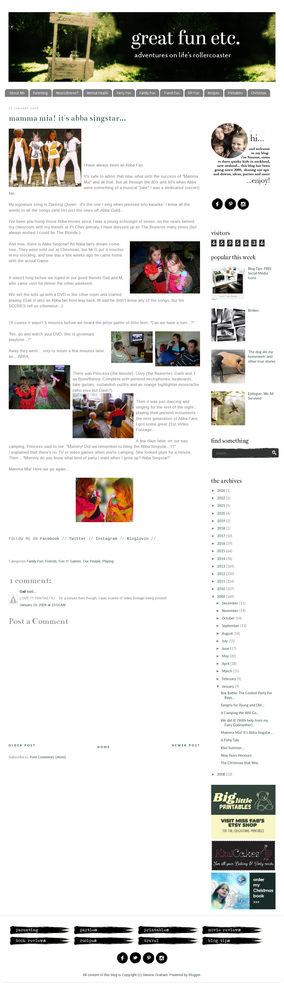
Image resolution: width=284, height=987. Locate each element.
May (226, 656)
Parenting (40, 93)
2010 (221, 588)
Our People (91, 561)
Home (103, 747)
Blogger (194, 975)
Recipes (213, 93)
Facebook (49, 538)
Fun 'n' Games (70, 561)
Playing (108, 561)
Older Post (22, 745)
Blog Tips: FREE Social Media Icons (260, 273)
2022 (221, 498)
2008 (221, 774)
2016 (221, 543)
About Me (17, 93)
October (229, 618)
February (229, 679)
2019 (221, 521)
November (230, 610)
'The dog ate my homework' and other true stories (261, 356)
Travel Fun (172, 93)
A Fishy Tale (230, 740)
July (225, 641)
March (227, 671)
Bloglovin (138, 538)
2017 (221, 536)
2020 (221, 513)
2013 (221, 566)
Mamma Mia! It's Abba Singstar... (67, 118)
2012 (221, 573)
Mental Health (97, 93)
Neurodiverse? (67, 93)
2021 (221, 505)
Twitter (77, 538)
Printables (235, 93)
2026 (221, 490)
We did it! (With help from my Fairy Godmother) (244, 722)
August (228, 633)
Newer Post (186, 745)
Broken (253, 310)
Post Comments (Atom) (48, 757)
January (228, 686)
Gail (23, 592)
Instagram (106, 538)
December (230, 603)
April (226, 663)
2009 (221, 596)
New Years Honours (236, 755)
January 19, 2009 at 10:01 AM (43, 605)
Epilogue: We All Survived (261, 396)
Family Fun (147, 93)
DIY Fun (193, 93)
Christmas (258, 93)
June (226, 648)
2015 (221, 551)
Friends (51, 561)
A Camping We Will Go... (240, 713)
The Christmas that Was (239, 763)
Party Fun (124, 93)
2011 (221, 581)
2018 (221, 528)
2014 (221, 558)
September (231, 625)
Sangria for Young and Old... (243, 705)
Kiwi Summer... (232, 747)
